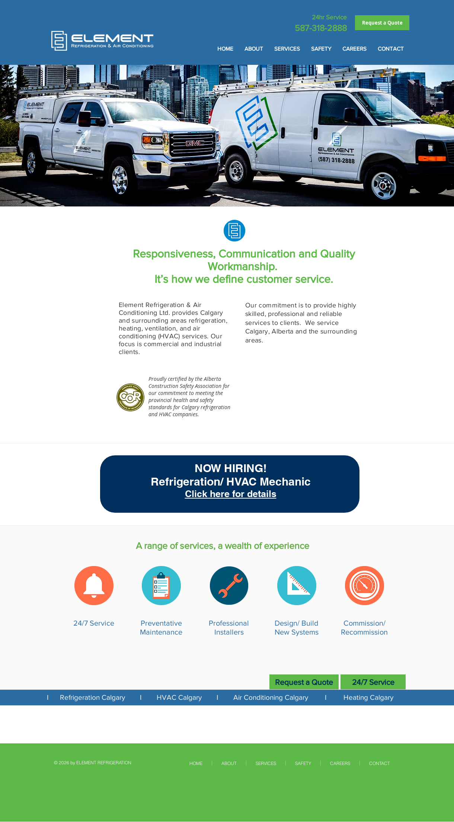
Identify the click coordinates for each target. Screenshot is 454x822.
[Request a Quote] (382, 22)
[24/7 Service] (373, 681)
